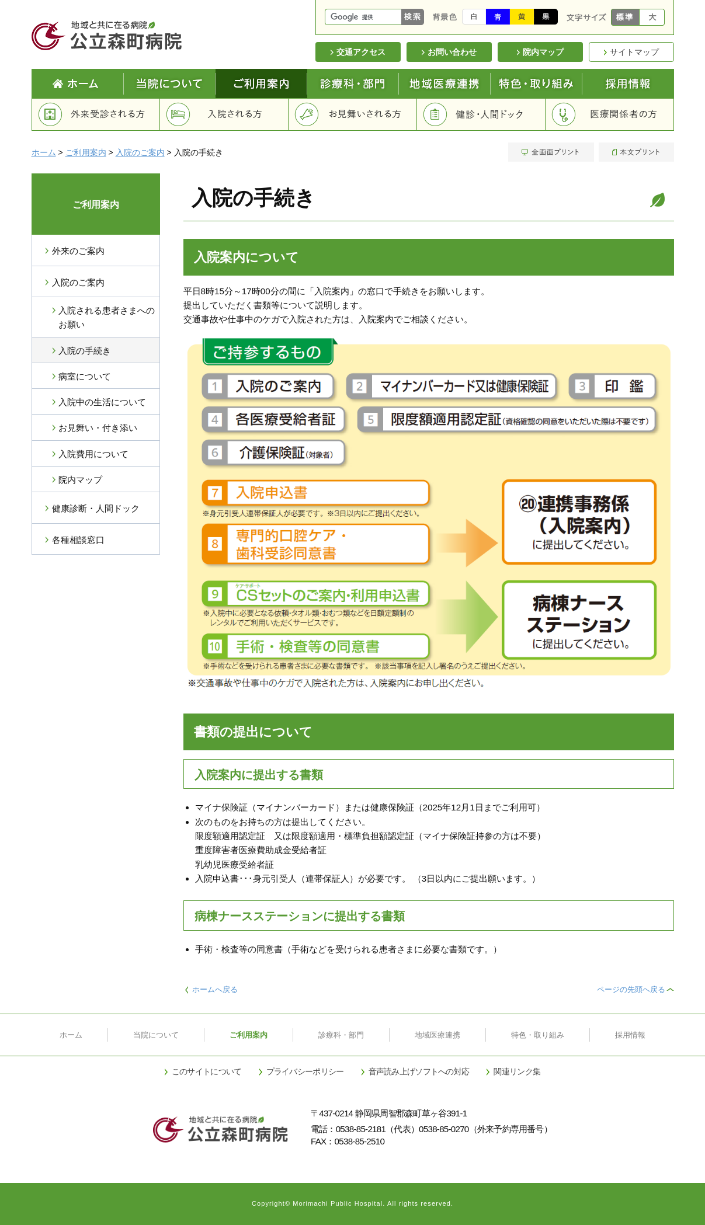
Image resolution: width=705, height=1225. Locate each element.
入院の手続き (84, 351)
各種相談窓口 (78, 540)
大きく (652, 17)
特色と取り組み (536, 83)
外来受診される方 (96, 114)
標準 (625, 17)
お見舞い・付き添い (97, 428)
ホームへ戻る (215, 989)
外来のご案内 (78, 251)
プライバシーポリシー (305, 1071)
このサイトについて (207, 1071)
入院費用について (93, 454)
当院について (170, 83)
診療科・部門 (353, 83)
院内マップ (80, 480)
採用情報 (628, 83)
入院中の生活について (102, 402)
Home (78, 83)
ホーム (44, 152)
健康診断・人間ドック (96, 508)
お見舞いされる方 (353, 114)
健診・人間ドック (481, 114)
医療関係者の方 (610, 114)
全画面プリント (552, 152)
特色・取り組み (537, 1035)
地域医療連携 (445, 83)
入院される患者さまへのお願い (106, 317)
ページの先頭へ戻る (631, 989)
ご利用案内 (261, 83)
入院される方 (224, 114)
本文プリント (635, 152)
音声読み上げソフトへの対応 (419, 1071)
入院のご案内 (140, 152)
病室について (84, 376)
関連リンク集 (517, 1071)
